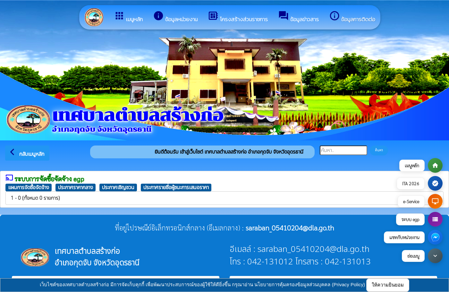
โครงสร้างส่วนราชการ (238, 16)
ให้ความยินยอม (388, 285)
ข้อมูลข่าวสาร (298, 16)
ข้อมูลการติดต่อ (352, 16)
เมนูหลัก (128, 16)
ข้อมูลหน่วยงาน (175, 16)
